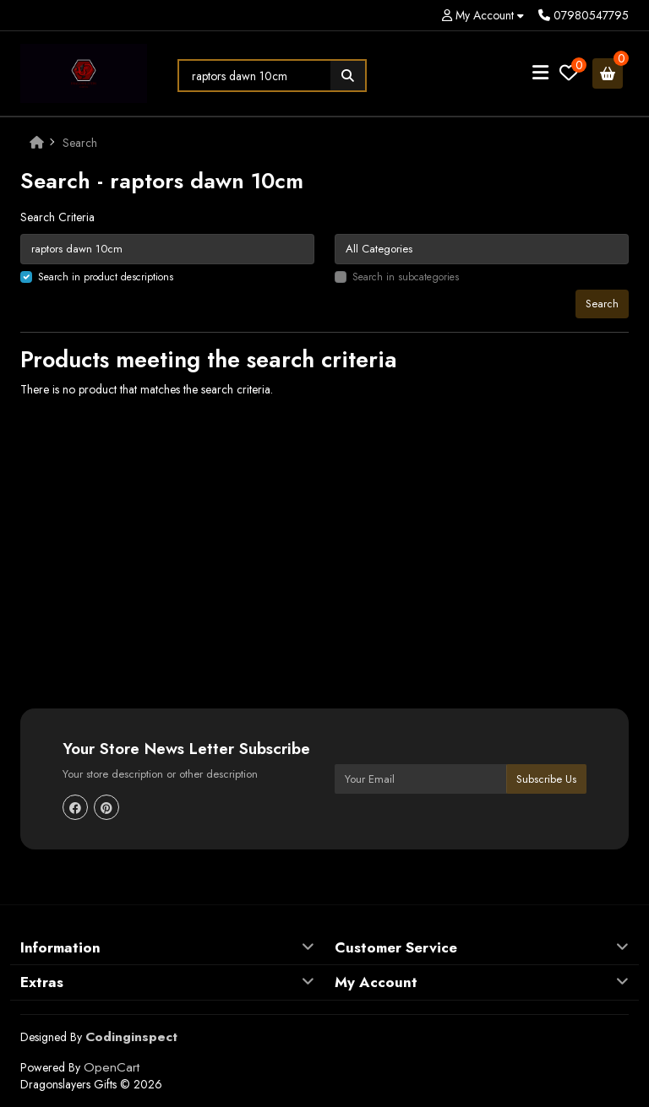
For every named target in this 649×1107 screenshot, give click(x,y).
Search (80, 142)
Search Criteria (57, 217)
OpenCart (111, 1067)
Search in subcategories (405, 277)
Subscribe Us (546, 779)
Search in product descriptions (105, 277)
